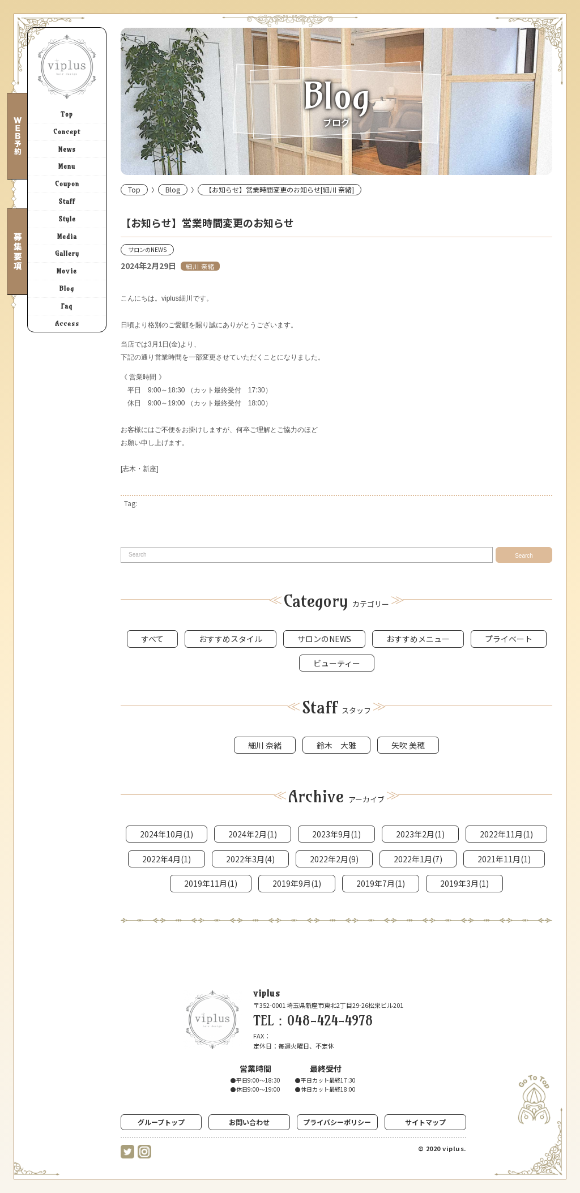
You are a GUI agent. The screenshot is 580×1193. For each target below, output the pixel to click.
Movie (67, 271)
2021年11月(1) (504, 859)
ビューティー (336, 663)
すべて (152, 638)
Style (67, 219)
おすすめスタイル (230, 638)
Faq (66, 306)
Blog (66, 288)
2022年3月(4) (250, 859)
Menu (66, 166)
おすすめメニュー (418, 638)
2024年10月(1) (166, 834)
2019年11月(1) (210, 883)
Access (67, 323)
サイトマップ (425, 1122)
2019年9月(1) (296, 883)
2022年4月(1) (166, 859)
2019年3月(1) (464, 883)
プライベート (508, 638)
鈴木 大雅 (336, 745)
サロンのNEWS (147, 249)
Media (67, 236)
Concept (66, 131)
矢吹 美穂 (408, 745)
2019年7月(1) (380, 883)
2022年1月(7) (418, 859)
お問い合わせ (249, 1122)
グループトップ (161, 1122)
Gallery (67, 253)
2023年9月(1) (336, 834)
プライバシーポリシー (337, 1122)
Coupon (67, 183)
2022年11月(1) (506, 834)
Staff (66, 201)
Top (67, 114)
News (67, 149)
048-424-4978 (330, 1020)
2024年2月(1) (252, 834)
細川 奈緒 (200, 266)
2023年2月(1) (420, 834)
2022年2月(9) (334, 859)
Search (524, 556)
